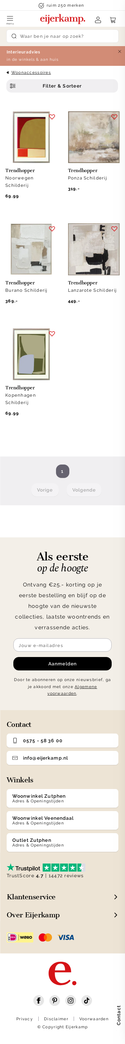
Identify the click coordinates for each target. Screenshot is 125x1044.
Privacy (24, 1019)
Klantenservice (31, 897)
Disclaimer (56, 1019)
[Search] (62, 36)
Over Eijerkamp (33, 915)
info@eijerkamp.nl (40, 758)
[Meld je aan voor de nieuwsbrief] (62, 645)
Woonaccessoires (31, 73)
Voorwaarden (94, 1019)
